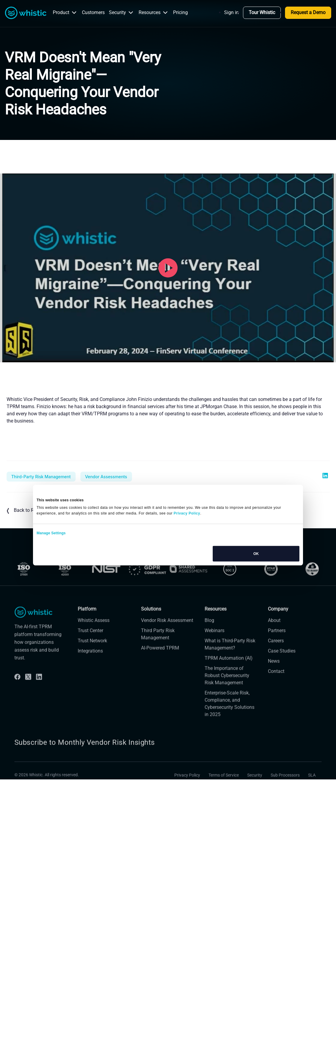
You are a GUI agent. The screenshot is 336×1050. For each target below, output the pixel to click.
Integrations (90, 673)
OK (256, 553)
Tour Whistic (262, 12)
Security (121, 12)
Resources (154, 12)
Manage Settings (51, 533)
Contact (276, 693)
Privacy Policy (187, 797)
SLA (312, 797)
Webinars (214, 652)
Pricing (180, 12)
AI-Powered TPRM (160, 670)
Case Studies (282, 673)
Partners (277, 652)
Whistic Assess (94, 642)
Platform (87, 631)
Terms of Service (223, 797)
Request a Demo (308, 12)
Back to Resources (30, 510)
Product (65, 12)
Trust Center (90, 652)
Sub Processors (285, 797)
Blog (209, 642)
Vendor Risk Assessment (167, 642)
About (274, 642)
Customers (93, 12)
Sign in (231, 12)
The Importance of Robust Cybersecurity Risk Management (227, 697)
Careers (276, 663)
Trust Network (92, 663)
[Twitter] (28, 699)
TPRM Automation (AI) (229, 680)
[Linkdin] (39, 699)
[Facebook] (17, 699)
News (274, 683)
